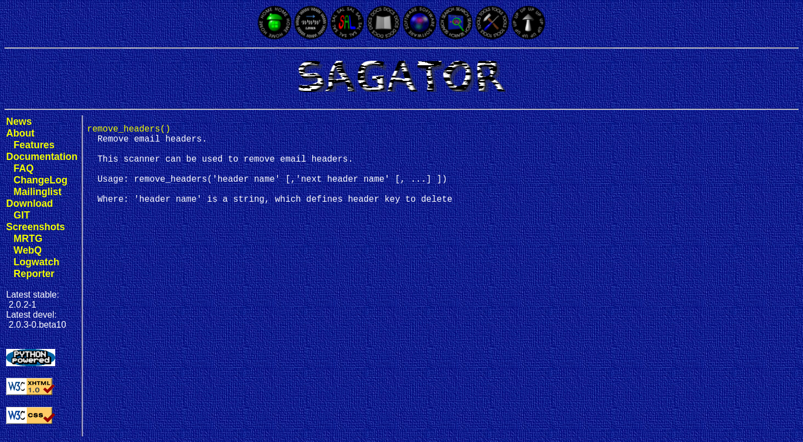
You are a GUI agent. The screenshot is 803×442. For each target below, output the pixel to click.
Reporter (33, 273)
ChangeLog (40, 180)
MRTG (27, 238)
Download (29, 203)
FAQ (23, 168)
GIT (21, 215)
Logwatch (36, 262)
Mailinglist (37, 191)
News (19, 121)
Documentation (42, 156)
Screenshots (35, 226)
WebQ (27, 250)
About (20, 133)
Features (33, 144)
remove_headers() (129, 130)
